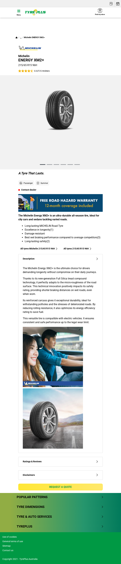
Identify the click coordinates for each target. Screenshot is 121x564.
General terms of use (12, 541)
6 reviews (45, 71)
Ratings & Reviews (60, 461)
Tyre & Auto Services (60, 516)
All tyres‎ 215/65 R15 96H (78, 248)
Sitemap (6, 546)
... (21, 37)
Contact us (7, 550)
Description (60, 258)
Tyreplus (60, 526)
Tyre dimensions (60, 506)
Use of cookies (9, 537)
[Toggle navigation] (18, 12)
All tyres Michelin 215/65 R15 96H (39, 248)
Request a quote (60, 486)
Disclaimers (60, 475)
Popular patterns (60, 497)
